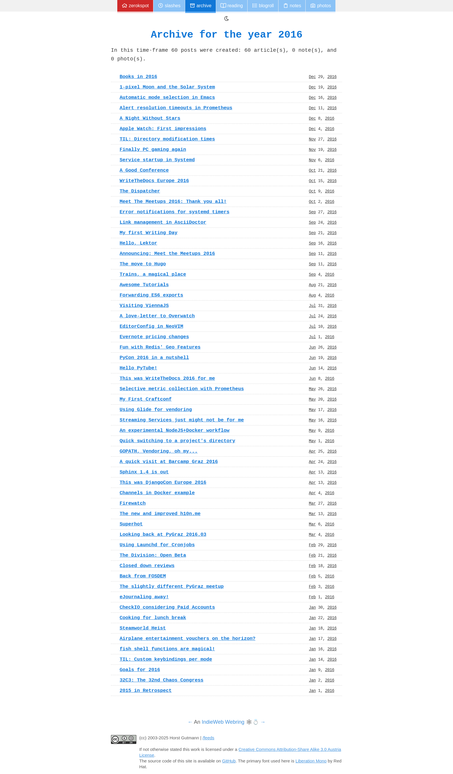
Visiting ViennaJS (144, 305)
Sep (312, 211)
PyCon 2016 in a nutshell (154, 357)
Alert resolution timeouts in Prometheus (176, 107)
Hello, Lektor (138, 243)
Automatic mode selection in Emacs (167, 97)
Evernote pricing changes (154, 336)
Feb (312, 544)
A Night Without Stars (150, 118)
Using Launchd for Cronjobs (157, 544)
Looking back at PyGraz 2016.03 (163, 534)
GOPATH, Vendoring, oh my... (159, 451)
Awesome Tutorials (144, 284)
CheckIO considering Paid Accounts (167, 607)
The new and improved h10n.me (160, 513)
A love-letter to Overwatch (157, 315)
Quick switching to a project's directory (177, 440)
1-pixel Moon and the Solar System (167, 87)
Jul (312, 305)
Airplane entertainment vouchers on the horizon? (187, 638)
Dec (312, 76)
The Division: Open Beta (153, 555)
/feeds (208, 737)
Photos (320, 5)
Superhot (131, 524)
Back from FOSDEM (143, 576)
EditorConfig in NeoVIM (151, 326)
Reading (231, 5)
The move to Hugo (143, 263)
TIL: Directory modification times (167, 139)
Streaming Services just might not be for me (182, 419)
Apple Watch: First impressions (163, 128)
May (312, 388)
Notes (292, 5)
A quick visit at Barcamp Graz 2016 (169, 461)
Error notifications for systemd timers (174, 211)
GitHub (229, 760)
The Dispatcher (140, 191)
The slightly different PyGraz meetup (172, 586)
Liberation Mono (311, 760)
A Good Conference (144, 170)
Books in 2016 (138, 76)
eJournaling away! (144, 596)
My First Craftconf (146, 399)
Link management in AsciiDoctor (163, 222)
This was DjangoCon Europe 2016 (163, 482)
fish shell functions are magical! (167, 648)
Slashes (169, 5)
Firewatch (133, 503)
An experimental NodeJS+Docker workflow (174, 430)
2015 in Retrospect (146, 690)
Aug (312, 284)
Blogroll (263, 5)
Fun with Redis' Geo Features (160, 347)
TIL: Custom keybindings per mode (166, 659)
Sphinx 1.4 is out (144, 472)
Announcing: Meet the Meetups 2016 (167, 253)
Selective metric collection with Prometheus (182, 388)
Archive (200, 5)
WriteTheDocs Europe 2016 (154, 180)
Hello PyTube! (138, 367)
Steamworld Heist (143, 628)
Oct (312, 170)
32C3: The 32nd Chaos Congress (161, 680)
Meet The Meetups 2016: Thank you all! (173, 201)
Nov (312, 139)
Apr (312, 451)
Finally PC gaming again (153, 149)
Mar (312, 503)
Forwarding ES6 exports (151, 295)
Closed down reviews (147, 565)
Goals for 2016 (140, 669)
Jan (312, 607)
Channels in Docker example (157, 492)
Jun (312, 347)
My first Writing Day (148, 232)
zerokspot (135, 5)
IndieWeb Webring (223, 722)
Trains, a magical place (153, 274)
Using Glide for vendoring (156, 409)
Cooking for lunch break (153, 617)
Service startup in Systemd (157, 159)
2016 (332, 76)
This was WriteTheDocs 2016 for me (167, 378)
